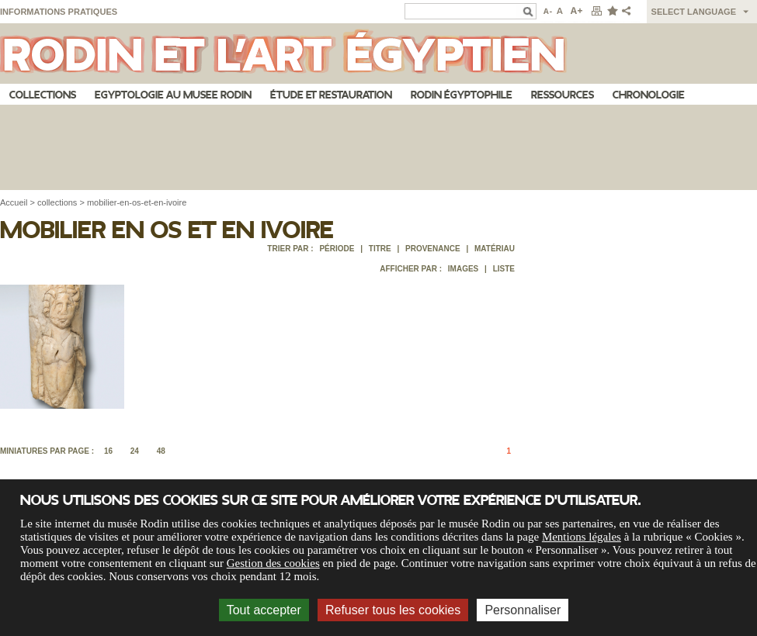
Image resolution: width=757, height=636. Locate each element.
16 (108, 451)
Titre (380, 248)
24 (134, 451)
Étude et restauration (331, 95)
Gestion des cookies (273, 563)
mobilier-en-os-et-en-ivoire (136, 202)
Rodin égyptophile (461, 95)
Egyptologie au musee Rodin (173, 95)
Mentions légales (581, 537)
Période (336, 248)
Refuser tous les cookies (392, 610)
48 (161, 451)
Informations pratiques (58, 11)
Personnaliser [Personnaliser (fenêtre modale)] (522, 610)
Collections (42, 95)
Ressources (562, 95)
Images (463, 268)
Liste (504, 268)
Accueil (13, 202)
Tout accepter (264, 610)
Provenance (432, 248)
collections (57, 202)
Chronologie (649, 95)
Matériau (494, 248)
